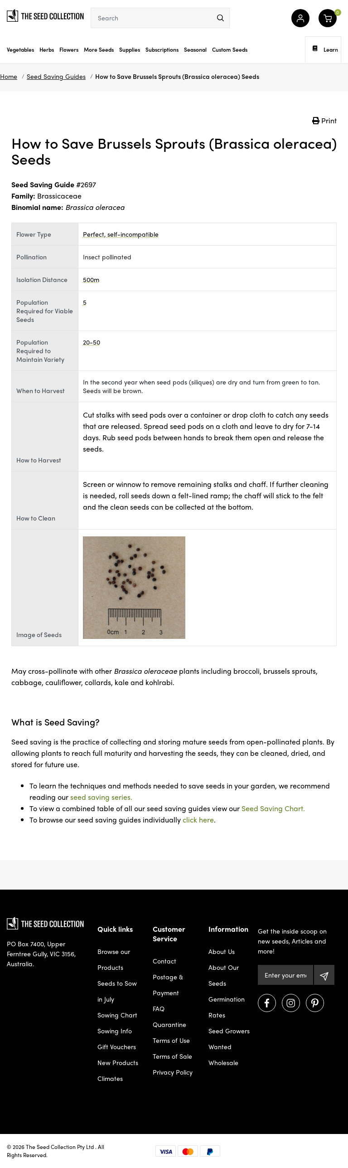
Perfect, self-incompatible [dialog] (121, 233)
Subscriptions (162, 49)
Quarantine (169, 1024)
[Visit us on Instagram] (291, 1003)
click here (198, 819)
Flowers (68, 49)
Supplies (129, 49)
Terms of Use (171, 1040)
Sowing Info (114, 1030)
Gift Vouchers (116, 1046)
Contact (164, 960)
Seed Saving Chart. (273, 808)
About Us (221, 951)
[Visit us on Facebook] (267, 1003)
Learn (325, 49)
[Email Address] (286, 975)
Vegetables (20, 49)
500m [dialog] (91, 279)
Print (324, 120)
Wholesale (223, 1062)
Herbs (46, 49)
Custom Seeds (229, 49)
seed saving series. (101, 797)
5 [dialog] (85, 302)
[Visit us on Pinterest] (315, 1003)
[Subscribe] (324, 975)
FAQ (158, 1008)
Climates (110, 1078)
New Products (117, 1062)
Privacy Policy (173, 1071)
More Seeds (99, 49)
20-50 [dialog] (91, 341)
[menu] (220, 18)
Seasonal (195, 49)
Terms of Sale (172, 1056)
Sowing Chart (117, 1014)
